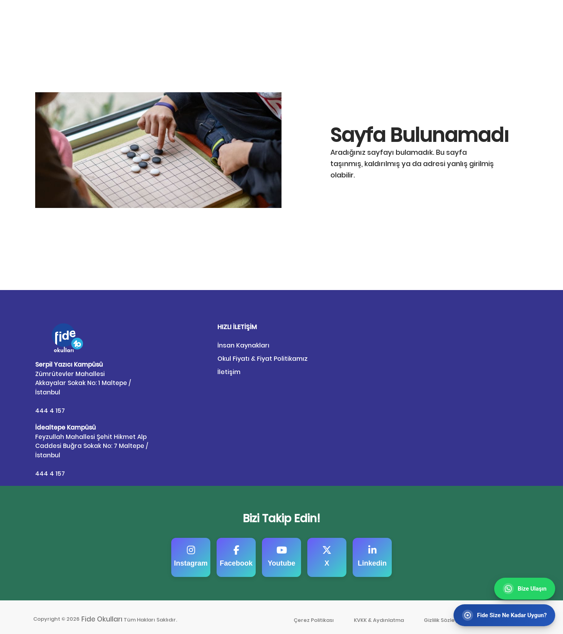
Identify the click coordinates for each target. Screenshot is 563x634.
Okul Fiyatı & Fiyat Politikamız (262, 358)
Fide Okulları (102, 615)
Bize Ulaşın (513, 16)
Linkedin (372, 551)
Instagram (191, 551)
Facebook (236, 551)
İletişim (228, 371)
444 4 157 (50, 408)
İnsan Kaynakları (243, 345)
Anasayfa (359, 16)
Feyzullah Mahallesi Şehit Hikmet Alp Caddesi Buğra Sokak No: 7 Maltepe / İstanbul (91, 438)
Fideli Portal (404, 16)
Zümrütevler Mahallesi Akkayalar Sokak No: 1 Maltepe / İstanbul (83, 377)
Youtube (282, 551)
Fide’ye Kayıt (459, 17)
